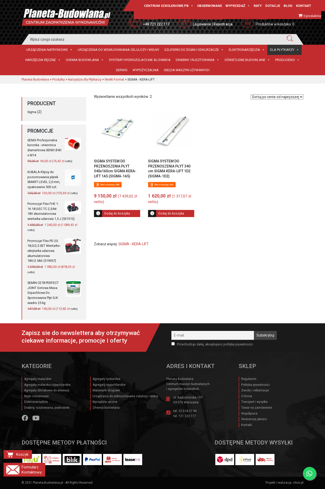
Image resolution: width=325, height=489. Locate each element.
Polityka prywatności (255, 385)
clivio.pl (298, 482)
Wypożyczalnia (146, 70)
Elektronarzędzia (247, 50)
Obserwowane (209, 6)
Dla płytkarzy (284, 50)
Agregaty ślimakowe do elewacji (46, 390)
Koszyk (22, 454)
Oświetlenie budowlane (247, 60)
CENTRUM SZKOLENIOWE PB (168, 6)
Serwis (121, 70)
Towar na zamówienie (256, 407)
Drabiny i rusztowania (197, 60)
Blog (288, 6)
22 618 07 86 (187, 411)
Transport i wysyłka (254, 402)
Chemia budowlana (85, 60)
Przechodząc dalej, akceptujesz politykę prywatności (212, 344)
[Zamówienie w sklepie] (277, 96)
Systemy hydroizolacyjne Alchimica (140, 60)
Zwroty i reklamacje (255, 390)
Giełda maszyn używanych (186, 70)
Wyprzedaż (237, 6)
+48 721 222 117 (156, 24)
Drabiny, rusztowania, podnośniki (47, 407)
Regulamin (248, 379)
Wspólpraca (249, 413)
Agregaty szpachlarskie (109, 385)
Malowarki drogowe (106, 390)
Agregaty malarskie (37, 379)
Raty (258, 6)
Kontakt (303, 6)
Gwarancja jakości (254, 419)
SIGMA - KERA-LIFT (133, 244)
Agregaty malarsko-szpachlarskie (47, 385)
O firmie (246, 396)
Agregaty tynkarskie (106, 379)
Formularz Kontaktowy (31, 470)
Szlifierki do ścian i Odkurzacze (194, 50)
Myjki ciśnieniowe (36, 396)
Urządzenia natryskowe (49, 50)
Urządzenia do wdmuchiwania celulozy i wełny (118, 50)
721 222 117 (187, 416)
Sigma (31, 112)
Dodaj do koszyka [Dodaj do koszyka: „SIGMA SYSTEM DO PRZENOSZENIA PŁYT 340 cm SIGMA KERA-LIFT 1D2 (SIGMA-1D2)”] (171, 213)
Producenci (287, 60)
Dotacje (272, 6)
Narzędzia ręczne (43, 60)
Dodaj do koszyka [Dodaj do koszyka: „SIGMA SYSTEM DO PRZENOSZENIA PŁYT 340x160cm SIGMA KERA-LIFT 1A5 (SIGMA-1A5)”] (117, 213)
